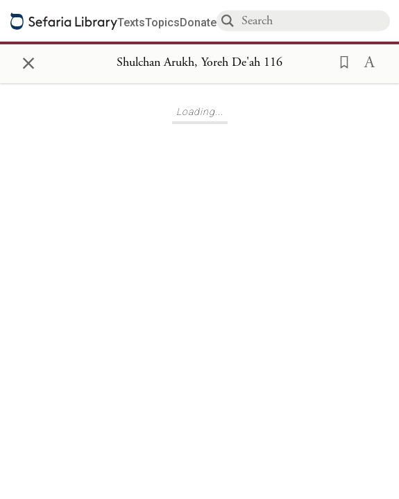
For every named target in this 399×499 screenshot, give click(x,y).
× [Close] (28, 61)
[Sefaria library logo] (63, 21)
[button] (340, 61)
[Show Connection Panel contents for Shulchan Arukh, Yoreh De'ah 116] (199, 63)
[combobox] (315, 20)
